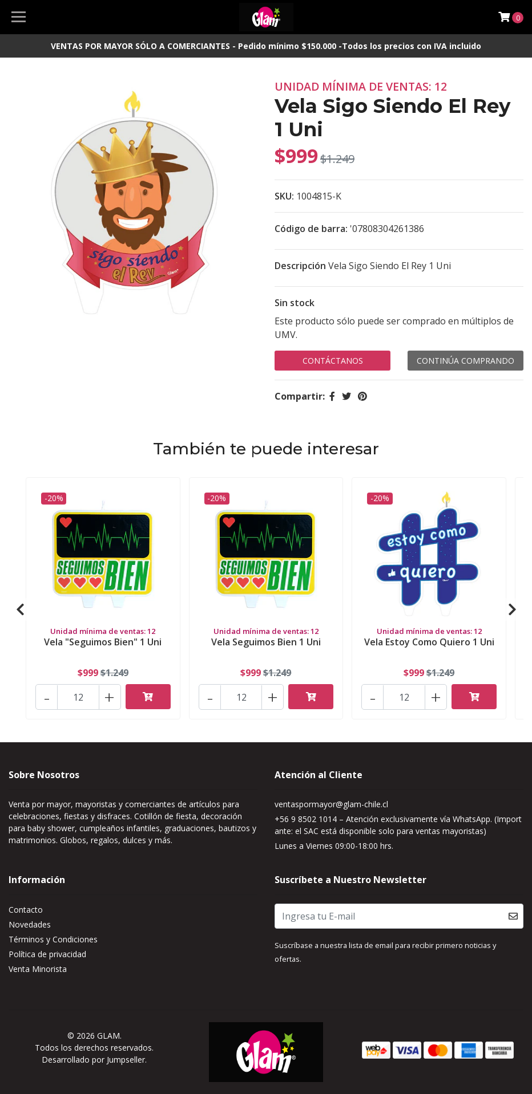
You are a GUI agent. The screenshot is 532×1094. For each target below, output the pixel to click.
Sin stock (295, 302)
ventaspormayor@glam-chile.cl (331, 804)
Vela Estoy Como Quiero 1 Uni (429, 642)
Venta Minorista (38, 968)
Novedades (30, 924)
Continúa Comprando (465, 360)
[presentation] (20, 609)
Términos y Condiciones (53, 939)
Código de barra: (311, 228)
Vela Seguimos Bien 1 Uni (266, 642)
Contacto (26, 909)
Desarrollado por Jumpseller (93, 1059)
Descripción (300, 265)
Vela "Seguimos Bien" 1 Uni (103, 642)
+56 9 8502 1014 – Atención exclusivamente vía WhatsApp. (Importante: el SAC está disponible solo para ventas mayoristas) (398, 825)
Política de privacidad (47, 954)
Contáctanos (333, 360)
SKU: (284, 196)
